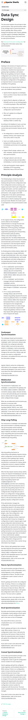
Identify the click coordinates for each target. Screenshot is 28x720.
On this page (5, 10)
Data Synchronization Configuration (14, 42)
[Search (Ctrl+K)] (25, 2)
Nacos (17, 603)
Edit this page (6, 704)
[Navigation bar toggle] (2, 2)
